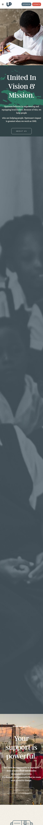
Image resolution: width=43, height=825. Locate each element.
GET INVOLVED (21, 790)
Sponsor (26, 4)
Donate (36, 4)
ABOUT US (21, 131)
